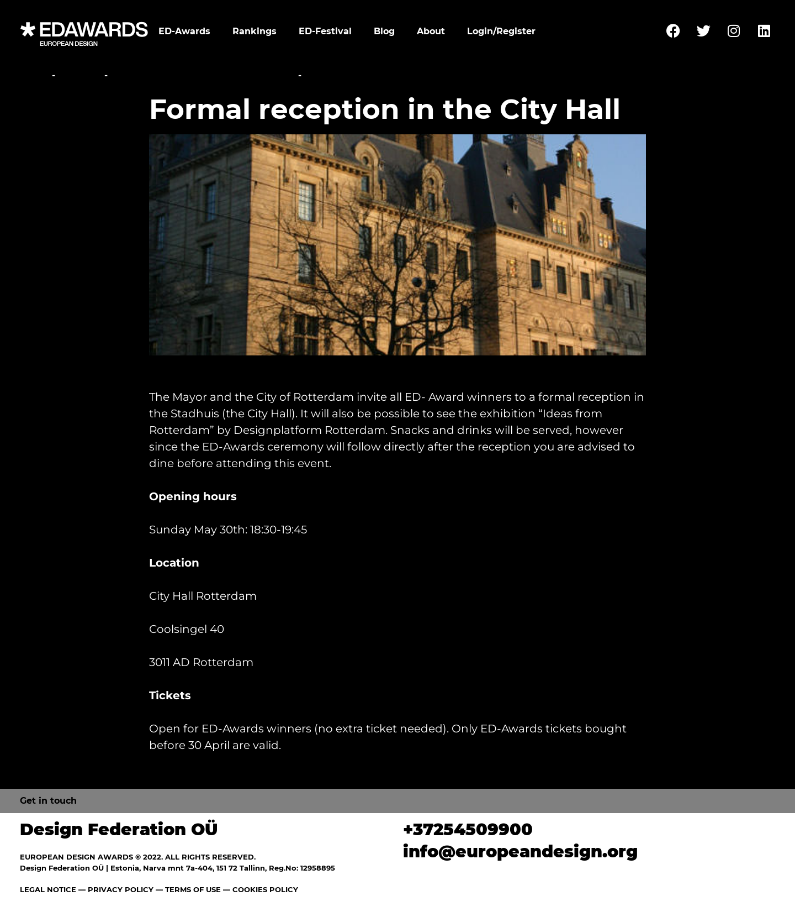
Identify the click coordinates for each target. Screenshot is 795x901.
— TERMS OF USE (188, 889)
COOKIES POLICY (265, 889)
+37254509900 (468, 829)
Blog (384, 31)
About (431, 31)
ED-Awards (184, 31)
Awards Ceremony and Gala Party (202, 75)
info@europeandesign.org (520, 851)
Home (34, 75)
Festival (80, 75)
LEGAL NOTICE (48, 889)
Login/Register (501, 31)
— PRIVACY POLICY (114, 889)
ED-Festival (325, 31)
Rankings (254, 31)
